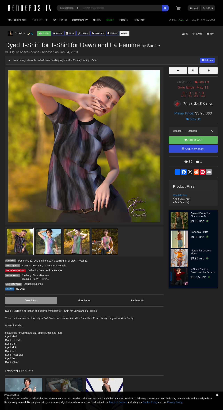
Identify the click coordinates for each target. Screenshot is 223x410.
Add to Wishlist (193, 149)
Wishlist (112, 33)
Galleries (60, 20)
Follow (44, 33)
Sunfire (153, 46)
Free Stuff (40, 20)
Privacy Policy (174, 402)
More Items (84, 300)
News (97, 20)
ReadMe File (180, 195)
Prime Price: (184, 113)
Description (31, 300)
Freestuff (98, 33)
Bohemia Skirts (199, 231)
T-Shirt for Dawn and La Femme (45, 270)
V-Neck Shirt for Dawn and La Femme (203, 271)
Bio (124, 33)
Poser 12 (82, 260)
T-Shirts (44, 279)
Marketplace (17, 20)
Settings (207, 60)
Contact (139, 20)
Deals (110, 20)
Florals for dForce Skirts (201, 252)
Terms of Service (118, 402)
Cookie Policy (150, 402)
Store (70, 33)
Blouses (44, 275)
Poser (123, 20)
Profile (57, 33)
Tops (35, 275)
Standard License (33, 283)
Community (80, 20)
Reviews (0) (137, 300)
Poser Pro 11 (25, 260)
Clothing (26, 275)
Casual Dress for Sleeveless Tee (200, 215)
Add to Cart (193, 139)
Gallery (83, 33)
